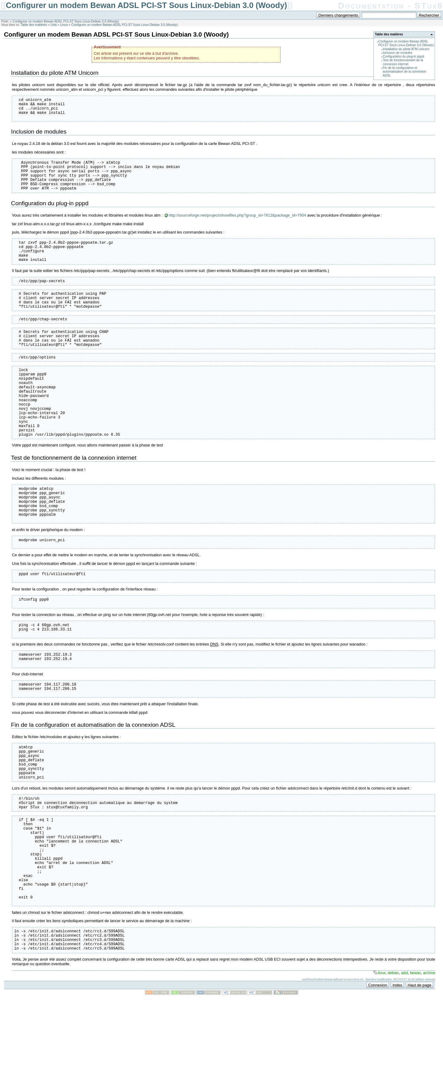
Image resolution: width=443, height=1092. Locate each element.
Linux (64, 24)
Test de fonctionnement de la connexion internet (403, 62)
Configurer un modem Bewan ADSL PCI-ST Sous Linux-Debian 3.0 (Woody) (146, 5)
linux (381, 1068)
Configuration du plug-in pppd (403, 56)
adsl (404, 1068)
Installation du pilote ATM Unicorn (406, 49)
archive (429, 1068)
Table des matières (34, 24)
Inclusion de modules (397, 52)
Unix (53, 24)
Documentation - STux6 (390, 5)
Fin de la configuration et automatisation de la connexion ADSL (404, 71)
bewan (415, 1068)
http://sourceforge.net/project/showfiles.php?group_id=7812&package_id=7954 (237, 226)
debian (393, 1068)
